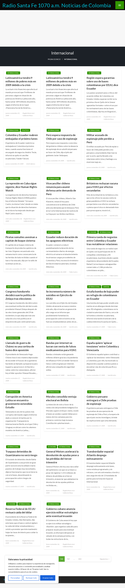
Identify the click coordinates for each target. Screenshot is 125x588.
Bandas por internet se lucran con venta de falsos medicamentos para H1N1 (61, 346)
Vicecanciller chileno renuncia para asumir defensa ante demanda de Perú (61, 189)
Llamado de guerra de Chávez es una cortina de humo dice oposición (19, 346)
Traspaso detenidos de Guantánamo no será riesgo (21, 453)
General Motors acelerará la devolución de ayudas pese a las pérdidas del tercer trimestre (62, 457)
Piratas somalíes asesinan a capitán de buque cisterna (21, 238)
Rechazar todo (31, 578)
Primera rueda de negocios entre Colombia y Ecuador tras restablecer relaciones (102, 240)
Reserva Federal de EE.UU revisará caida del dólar (20, 510)
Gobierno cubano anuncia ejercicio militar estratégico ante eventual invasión (62, 512)
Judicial (106, 286)
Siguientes (104, 559)
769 (68, 559)
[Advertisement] (62, 28)
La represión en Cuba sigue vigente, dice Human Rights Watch (21, 187)
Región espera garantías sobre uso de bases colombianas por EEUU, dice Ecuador (102, 83)
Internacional (13, 73)
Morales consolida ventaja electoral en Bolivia (61, 398)
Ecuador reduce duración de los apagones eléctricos (62, 238)
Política (25, 130)
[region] (32, 569)
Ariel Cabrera (30, 164)
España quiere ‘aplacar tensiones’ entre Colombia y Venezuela (103, 346)
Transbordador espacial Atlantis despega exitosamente (100, 455)
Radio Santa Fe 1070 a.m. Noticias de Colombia (56, 5)
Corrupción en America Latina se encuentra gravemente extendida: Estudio (18, 402)
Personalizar (15, 578)
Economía (92, 232)
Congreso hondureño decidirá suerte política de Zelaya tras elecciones (20, 295)
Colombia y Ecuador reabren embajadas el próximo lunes (21, 136)
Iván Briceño (71, 161)
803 (79, 559)
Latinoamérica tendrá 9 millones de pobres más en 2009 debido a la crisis (20, 81)
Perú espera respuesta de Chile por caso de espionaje (61, 136)
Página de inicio (54, 59)
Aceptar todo (48, 578)
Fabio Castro (73, 272)
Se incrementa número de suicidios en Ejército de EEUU (61, 295)
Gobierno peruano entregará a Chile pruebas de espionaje (101, 400)
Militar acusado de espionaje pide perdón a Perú (100, 138)
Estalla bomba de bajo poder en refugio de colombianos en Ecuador (103, 295)
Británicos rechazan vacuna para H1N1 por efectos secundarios (102, 187)
